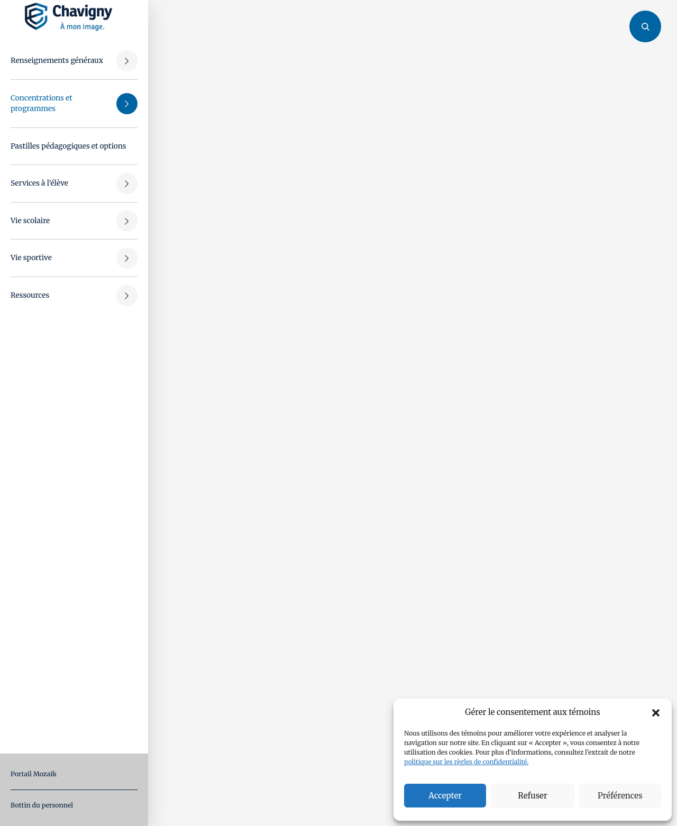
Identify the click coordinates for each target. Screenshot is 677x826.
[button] (656, 712)
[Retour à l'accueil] (68, 16)
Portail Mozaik (34, 774)
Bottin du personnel (42, 805)
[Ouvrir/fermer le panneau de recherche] (645, 32)
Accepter (445, 796)
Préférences (620, 796)
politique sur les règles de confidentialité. (466, 762)
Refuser (532, 796)
